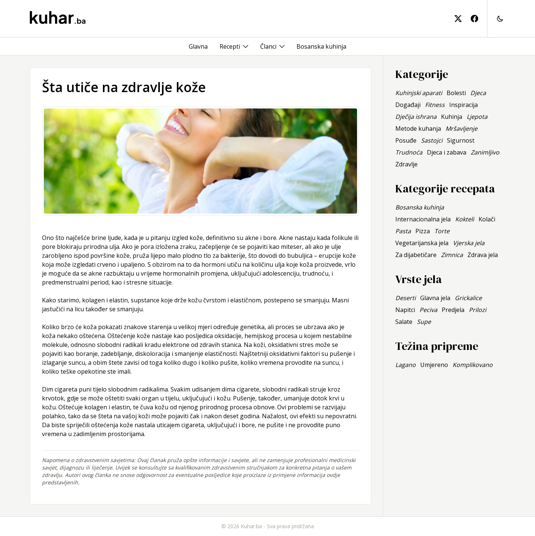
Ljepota (477, 117)
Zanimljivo (485, 152)
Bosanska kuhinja (321, 46)
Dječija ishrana (416, 117)
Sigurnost (460, 140)
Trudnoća (408, 152)
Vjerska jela (468, 243)
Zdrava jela (482, 255)
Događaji (408, 105)
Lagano (405, 365)
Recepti (230, 46)
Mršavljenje (461, 128)
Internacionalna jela (423, 219)
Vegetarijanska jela (421, 243)
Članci (268, 46)
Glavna (198, 46)
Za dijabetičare (416, 255)
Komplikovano (473, 365)
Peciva (428, 310)
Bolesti (456, 93)
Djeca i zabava (446, 152)
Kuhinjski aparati (418, 93)
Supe (424, 322)
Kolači (487, 219)
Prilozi (477, 310)
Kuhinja (451, 117)
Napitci (405, 310)
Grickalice (468, 298)
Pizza (422, 231)
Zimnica (452, 255)
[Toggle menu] (245, 46)
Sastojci (431, 140)
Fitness (435, 105)
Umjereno (434, 365)
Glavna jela (435, 298)
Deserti (405, 298)
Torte (442, 231)
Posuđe (405, 140)
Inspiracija (463, 105)
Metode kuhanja (418, 128)
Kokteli (464, 219)
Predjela (453, 310)
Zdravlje (406, 164)
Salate (403, 322)
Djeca (478, 93)
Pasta (403, 231)
